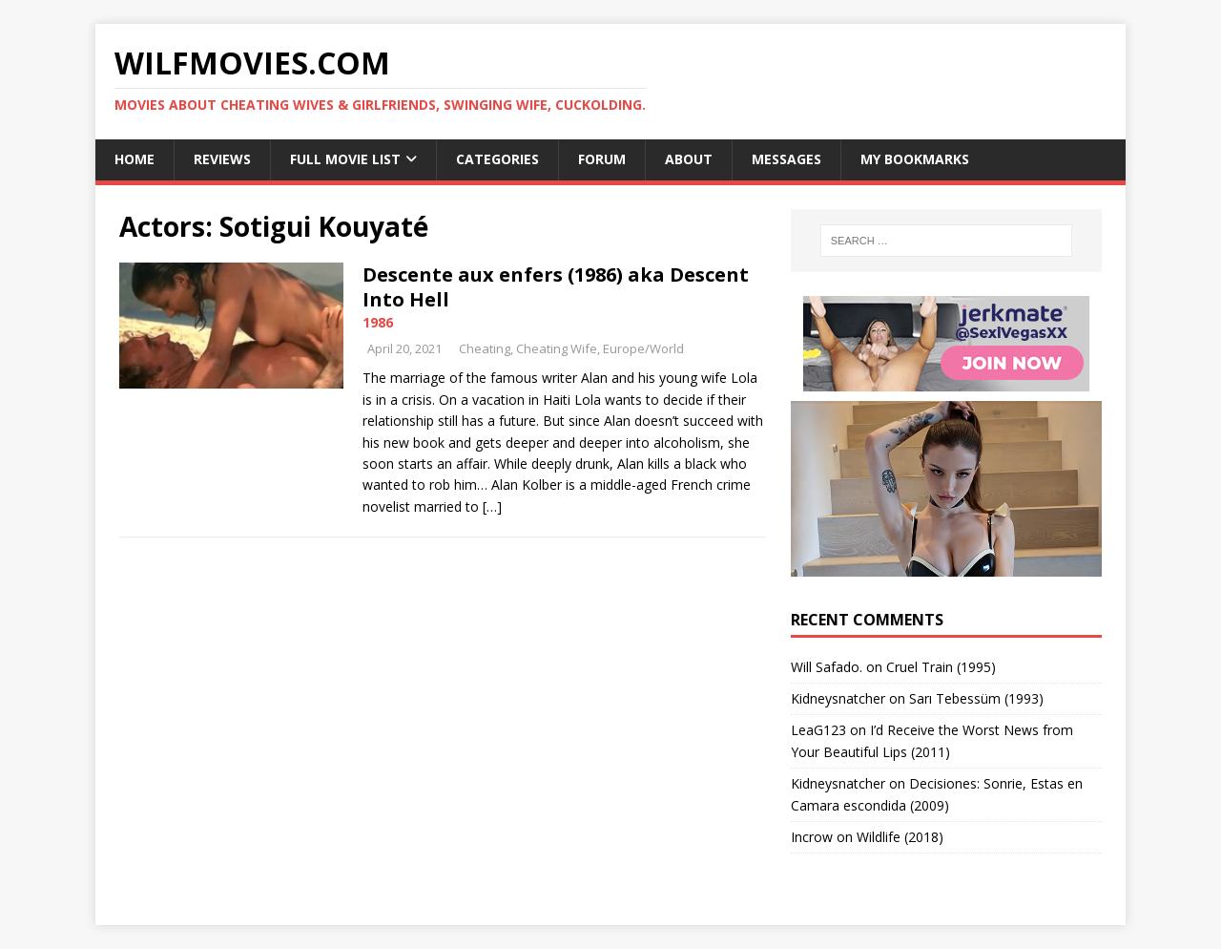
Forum (602, 159)
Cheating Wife (556, 348)
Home (134, 159)
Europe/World (643, 348)
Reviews (222, 159)
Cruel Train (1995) (941, 667)
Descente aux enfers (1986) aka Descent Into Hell (555, 287)
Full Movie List (345, 159)
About (689, 159)
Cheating (484, 348)
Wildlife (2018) (900, 837)
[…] (492, 506)
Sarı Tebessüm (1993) (976, 698)
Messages (786, 159)
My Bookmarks (914, 159)
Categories (497, 159)
